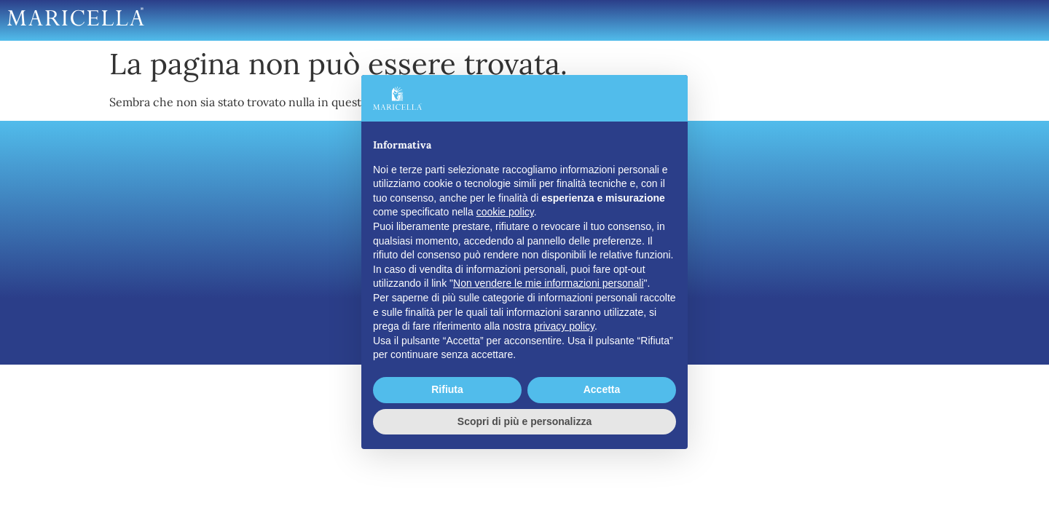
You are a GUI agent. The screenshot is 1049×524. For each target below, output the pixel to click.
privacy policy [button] (564, 326)
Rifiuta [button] (447, 389)
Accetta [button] (602, 389)
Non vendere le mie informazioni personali (548, 283)
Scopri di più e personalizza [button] (524, 421)
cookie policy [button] (505, 212)
